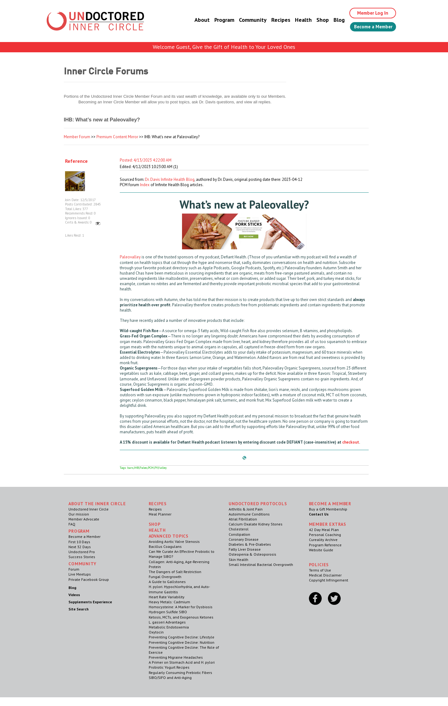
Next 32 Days (79, 546)
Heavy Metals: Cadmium (169, 602)
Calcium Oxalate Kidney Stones (255, 524)
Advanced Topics (169, 536)
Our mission (78, 514)
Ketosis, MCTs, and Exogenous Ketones (181, 617)
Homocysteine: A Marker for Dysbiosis (180, 607)
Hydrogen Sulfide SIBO (168, 612)
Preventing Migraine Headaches (176, 657)
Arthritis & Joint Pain (246, 509)
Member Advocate (83, 519)
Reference (76, 161)
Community (247, 20)
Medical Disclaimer (325, 575)
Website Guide (321, 550)
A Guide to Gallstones (167, 581)
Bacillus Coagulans (165, 546)
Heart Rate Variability (166, 597)
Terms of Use (320, 570)
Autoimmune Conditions (249, 514)
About (196, 20)
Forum (73, 569)
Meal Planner (160, 514)
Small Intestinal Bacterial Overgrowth (261, 564)
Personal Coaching (325, 534)
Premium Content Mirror (117, 136)
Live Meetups (79, 574)
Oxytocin (156, 632)
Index (145, 184)
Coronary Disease (244, 539)
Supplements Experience (90, 602)
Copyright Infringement (328, 580)
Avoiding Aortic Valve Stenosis (174, 541)
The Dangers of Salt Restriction (175, 571)
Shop (317, 20)
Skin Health (238, 559)
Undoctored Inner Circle (88, 509)
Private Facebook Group (88, 579)
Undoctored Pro (81, 551)
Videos (74, 594)
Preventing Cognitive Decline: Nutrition (181, 642)
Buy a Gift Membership (328, 509)
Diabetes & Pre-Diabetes (250, 544)
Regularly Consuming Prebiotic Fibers (180, 672)
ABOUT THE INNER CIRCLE (97, 503)
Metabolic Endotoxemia (169, 627)
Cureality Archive (323, 539)
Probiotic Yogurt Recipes (169, 667)
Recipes (275, 20)
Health (298, 20)
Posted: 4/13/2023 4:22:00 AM (145, 160)
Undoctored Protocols (258, 503)
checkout (350, 442)
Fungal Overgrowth (165, 576)
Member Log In (369, 13)
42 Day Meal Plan (324, 529)
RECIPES (158, 503)
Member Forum (77, 136)
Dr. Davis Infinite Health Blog (169, 179)
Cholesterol (239, 529)
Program (219, 20)
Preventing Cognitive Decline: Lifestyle (181, 637)
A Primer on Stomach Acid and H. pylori (182, 662)
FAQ (71, 524)
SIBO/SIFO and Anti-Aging (170, 677)
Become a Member (370, 27)
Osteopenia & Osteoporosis (252, 554)
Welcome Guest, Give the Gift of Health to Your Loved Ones (224, 46)
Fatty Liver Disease (245, 549)
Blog (333, 20)
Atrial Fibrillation (243, 519)
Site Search (78, 609)
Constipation (239, 534)
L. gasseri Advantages (167, 622)
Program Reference (325, 545)
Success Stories (81, 556)
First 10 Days (79, 541)
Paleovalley (130, 257)
